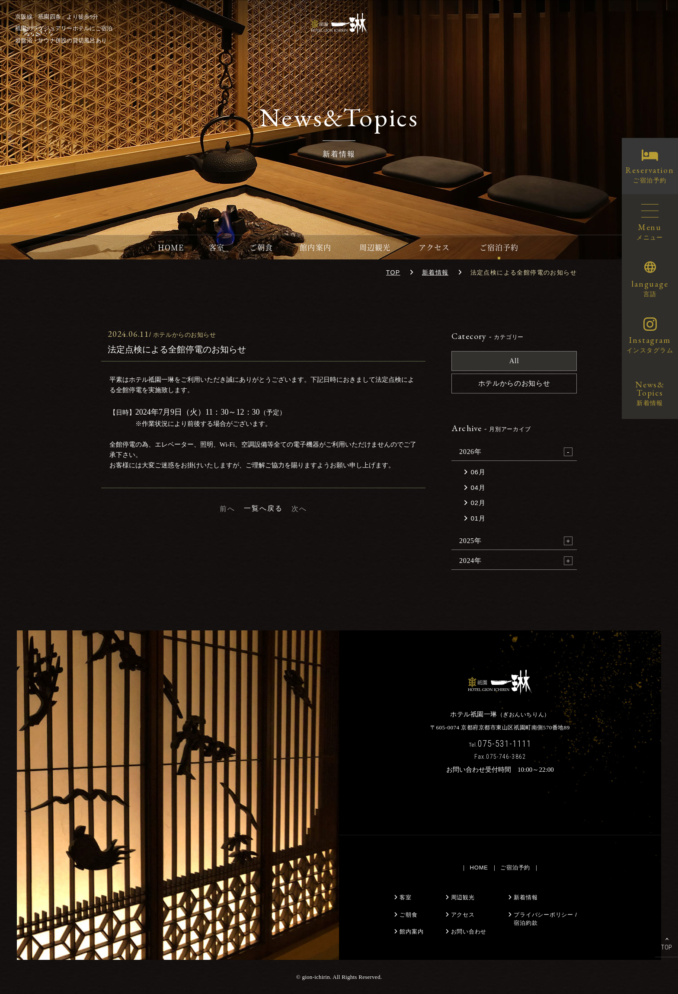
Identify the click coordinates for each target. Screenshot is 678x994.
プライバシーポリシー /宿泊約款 (545, 919)
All (514, 360)
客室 (216, 247)
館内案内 (315, 247)
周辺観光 (374, 247)
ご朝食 (261, 247)
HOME (171, 247)
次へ (299, 508)
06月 (478, 472)
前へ (227, 508)
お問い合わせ (469, 931)
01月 (478, 518)
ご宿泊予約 (499, 247)
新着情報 (435, 272)
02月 (478, 502)
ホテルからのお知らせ (514, 383)
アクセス (434, 247)
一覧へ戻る (263, 508)
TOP (393, 272)
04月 (478, 487)
